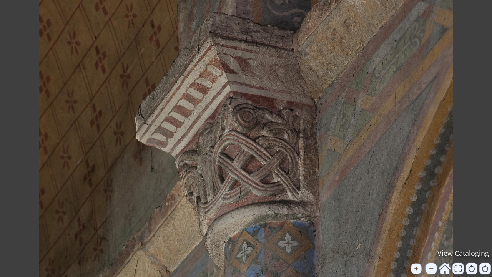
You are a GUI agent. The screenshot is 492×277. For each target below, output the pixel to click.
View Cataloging (463, 253)
